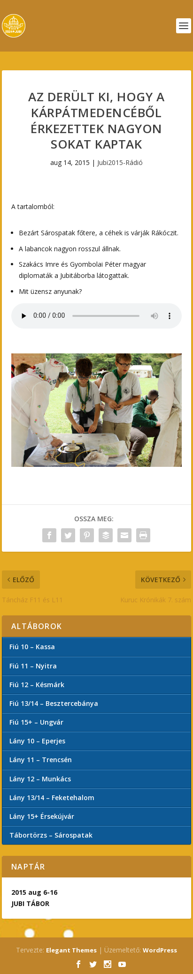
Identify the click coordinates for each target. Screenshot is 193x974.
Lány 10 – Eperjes (37, 740)
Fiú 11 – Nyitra (33, 665)
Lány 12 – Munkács (40, 778)
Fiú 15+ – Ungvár (36, 722)
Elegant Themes (71, 950)
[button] (96, 410)
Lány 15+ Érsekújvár (41, 816)
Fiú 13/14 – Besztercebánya (53, 703)
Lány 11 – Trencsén (40, 759)
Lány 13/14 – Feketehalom (51, 797)
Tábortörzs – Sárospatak (51, 835)
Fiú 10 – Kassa (32, 646)
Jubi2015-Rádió (120, 162)
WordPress (160, 950)
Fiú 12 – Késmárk (36, 684)
